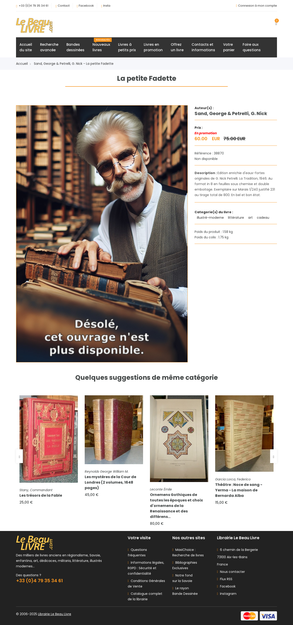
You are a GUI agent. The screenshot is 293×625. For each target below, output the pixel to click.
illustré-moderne (211, 217)
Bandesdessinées (75, 47)
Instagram (226, 593)
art (251, 217)
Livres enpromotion (153, 47)
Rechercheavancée (49, 47)
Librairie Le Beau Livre (54, 614)
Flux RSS (224, 579)
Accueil (23, 63)
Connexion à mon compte (257, 5)
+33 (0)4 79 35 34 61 (33, 5)
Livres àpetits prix (127, 47)
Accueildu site (25, 47)
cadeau (263, 217)
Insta (106, 5)
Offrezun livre (177, 47)
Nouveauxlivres (102, 45)
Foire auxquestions (252, 47)
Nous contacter (231, 571)
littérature (236, 217)
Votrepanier (229, 47)
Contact (64, 5)
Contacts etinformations (203, 47)
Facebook (86, 5)
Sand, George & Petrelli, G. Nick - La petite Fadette (74, 63)
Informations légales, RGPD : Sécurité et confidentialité (146, 568)
